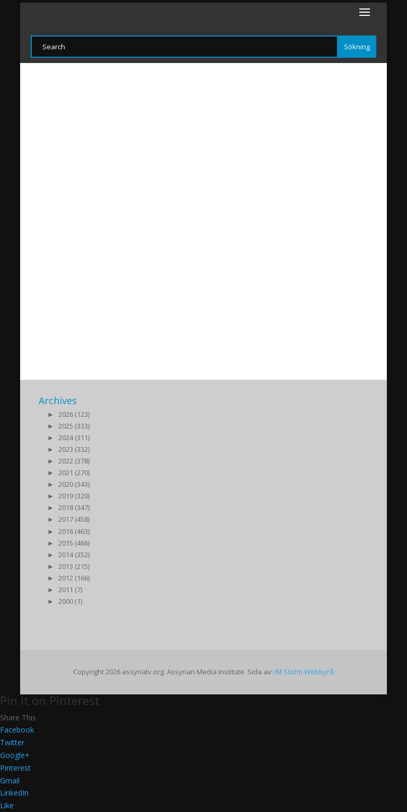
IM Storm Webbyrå (304, 671)
